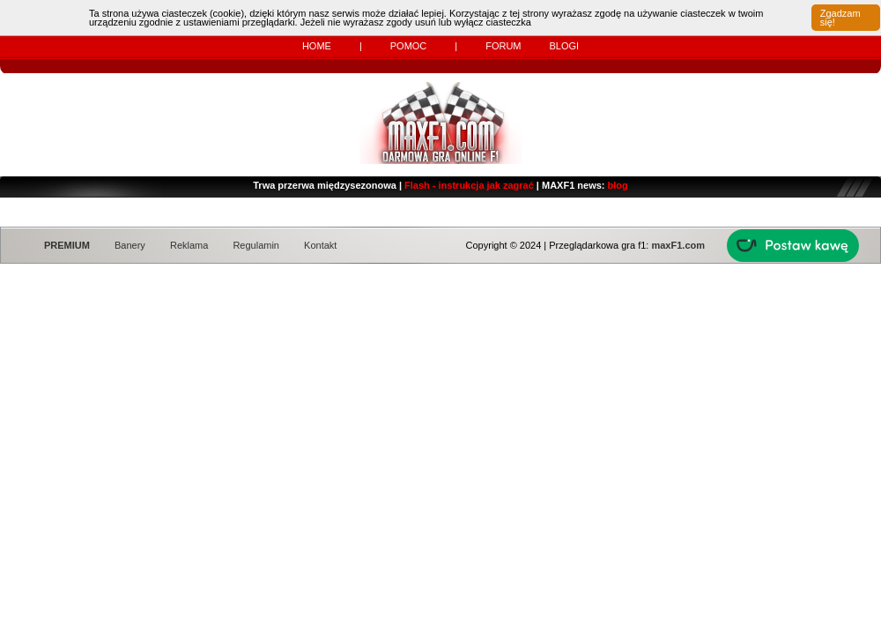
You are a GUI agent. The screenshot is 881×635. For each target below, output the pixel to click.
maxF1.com (678, 245)
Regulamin (256, 245)
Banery (130, 245)
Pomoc (408, 46)
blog (618, 185)
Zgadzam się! (840, 17)
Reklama (189, 245)
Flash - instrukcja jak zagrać (469, 185)
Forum (503, 46)
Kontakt (320, 245)
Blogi (564, 46)
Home (316, 46)
